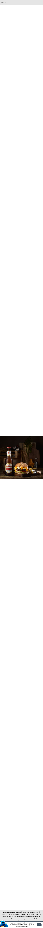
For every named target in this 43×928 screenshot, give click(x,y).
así (32, 923)
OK (39, 925)
